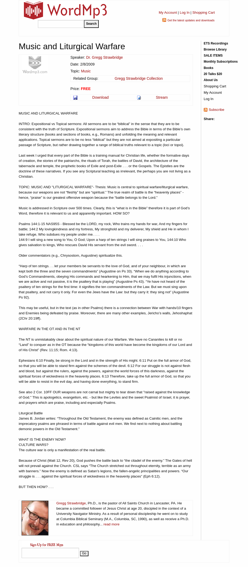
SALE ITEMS (213, 55)
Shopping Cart (203, 12)
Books (209, 68)
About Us (211, 80)
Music (86, 71)
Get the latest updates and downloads (191, 20)
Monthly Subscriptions (221, 61)
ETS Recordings (216, 43)
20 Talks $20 (213, 74)
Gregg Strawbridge (71, 503)
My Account (168, 12)
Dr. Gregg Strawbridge (104, 57)
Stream (162, 97)
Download (100, 97)
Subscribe (216, 110)
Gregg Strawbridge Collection (139, 78)
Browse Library (215, 49)
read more (111, 524)
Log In (185, 12)
